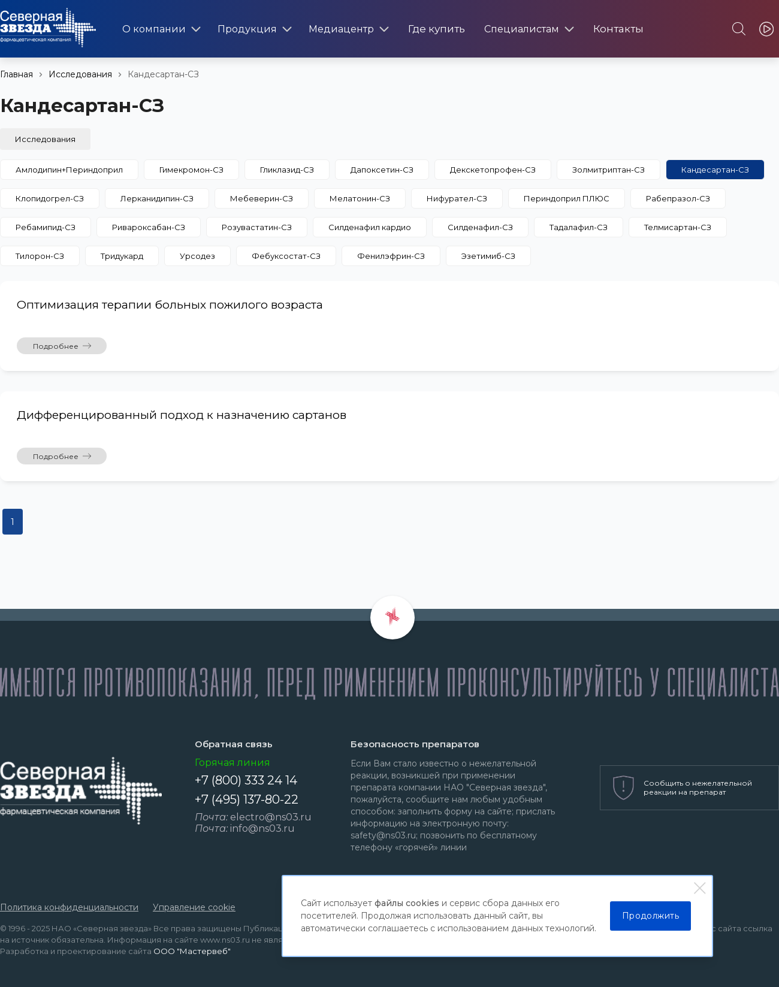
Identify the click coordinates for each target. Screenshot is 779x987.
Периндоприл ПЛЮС (566, 198)
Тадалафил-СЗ (578, 227)
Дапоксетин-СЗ (382, 169)
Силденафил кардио (369, 227)
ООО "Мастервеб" (192, 951)
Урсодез (197, 256)
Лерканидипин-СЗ (157, 198)
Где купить (436, 29)
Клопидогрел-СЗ (50, 198)
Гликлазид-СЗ (287, 169)
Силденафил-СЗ (480, 227)
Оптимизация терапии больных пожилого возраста (170, 305)
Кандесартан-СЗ (715, 169)
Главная (16, 74)
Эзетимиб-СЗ (488, 256)
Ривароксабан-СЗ (148, 227)
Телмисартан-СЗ (677, 227)
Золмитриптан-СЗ (608, 169)
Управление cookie (194, 907)
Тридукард (122, 256)
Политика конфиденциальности (69, 907)
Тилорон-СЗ (40, 256)
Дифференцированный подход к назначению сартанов (181, 415)
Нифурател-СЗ (457, 198)
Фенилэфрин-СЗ (391, 256)
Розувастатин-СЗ (257, 227)
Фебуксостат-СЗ (286, 256)
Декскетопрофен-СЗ (493, 169)
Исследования (80, 74)
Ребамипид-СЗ (46, 227)
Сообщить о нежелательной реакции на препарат (698, 787)
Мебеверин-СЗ (261, 198)
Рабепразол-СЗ (678, 198)
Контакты (618, 29)
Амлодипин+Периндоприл (69, 169)
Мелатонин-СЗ (360, 198)
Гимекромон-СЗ (191, 169)
